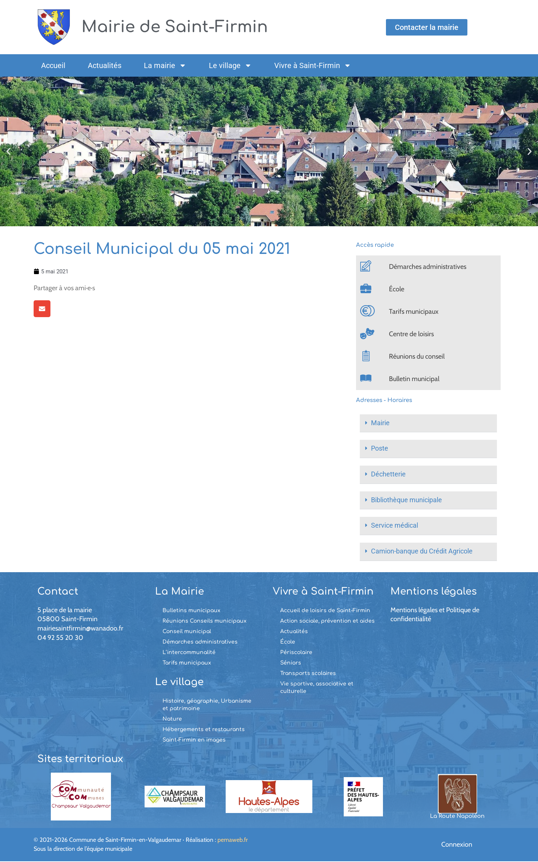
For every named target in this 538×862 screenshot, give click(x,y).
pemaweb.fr (232, 840)
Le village (230, 65)
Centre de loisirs (411, 334)
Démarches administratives (427, 267)
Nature (172, 719)
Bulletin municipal (414, 379)
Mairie (380, 423)
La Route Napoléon (457, 817)
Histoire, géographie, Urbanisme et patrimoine (207, 705)
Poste (379, 449)
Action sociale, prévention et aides (327, 621)
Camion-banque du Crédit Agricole (422, 552)
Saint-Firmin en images (194, 740)
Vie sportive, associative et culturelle (316, 687)
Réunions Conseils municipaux (205, 621)
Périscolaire (296, 653)
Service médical (394, 526)
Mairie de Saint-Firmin (179, 26)
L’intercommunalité (189, 653)
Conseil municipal (187, 632)
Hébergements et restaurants (204, 730)
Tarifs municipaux (414, 311)
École (396, 289)
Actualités (104, 65)
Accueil (53, 65)
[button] (8, 151)
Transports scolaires (308, 674)
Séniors (290, 663)
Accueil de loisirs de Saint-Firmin (325, 611)
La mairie (165, 65)
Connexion (456, 845)
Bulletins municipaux (191, 611)
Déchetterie (388, 475)
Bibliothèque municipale (406, 500)
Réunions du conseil (417, 356)
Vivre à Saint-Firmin (312, 65)
